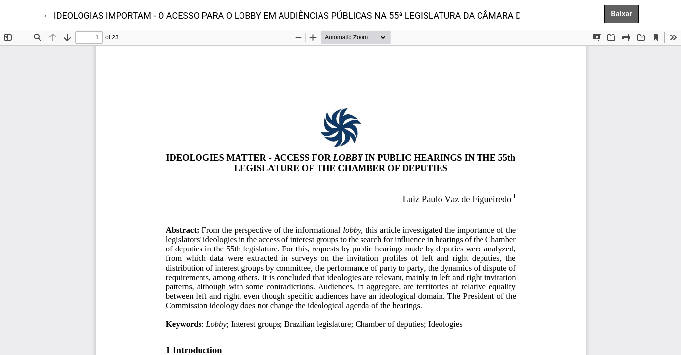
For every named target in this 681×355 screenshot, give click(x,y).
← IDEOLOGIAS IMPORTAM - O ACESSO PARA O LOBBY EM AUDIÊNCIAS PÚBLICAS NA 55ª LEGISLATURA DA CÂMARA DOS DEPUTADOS (313, 15)
